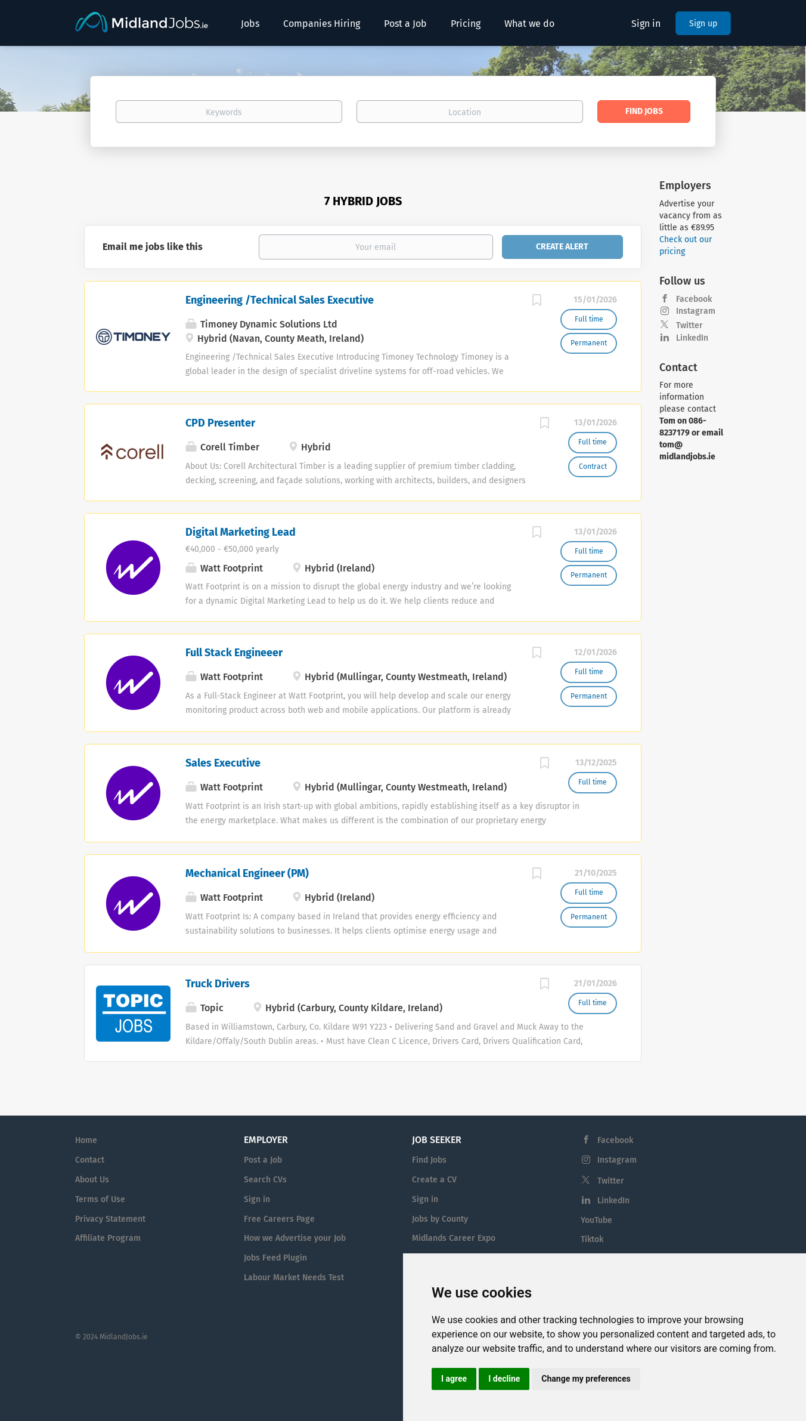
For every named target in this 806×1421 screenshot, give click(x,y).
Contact (89, 1160)
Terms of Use (100, 1199)
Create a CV (434, 1180)
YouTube (596, 1220)
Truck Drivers (217, 983)
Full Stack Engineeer (234, 652)
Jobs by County (440, 1219)
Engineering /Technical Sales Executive (279, 300)
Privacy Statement (110, 1219)
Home (86, 1140)
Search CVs (265, 1180)
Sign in (646, 23)
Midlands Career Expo (453, 1238)
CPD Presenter (220, 423)
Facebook (694, 299)
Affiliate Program (108, 1238)
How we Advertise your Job (295, 1238)
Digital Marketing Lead (240, 532)
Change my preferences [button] (585, 1378)
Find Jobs (644, 111)
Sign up (703, 23)
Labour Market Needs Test (294, 1277)
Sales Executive (223, 763)
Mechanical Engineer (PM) (247, 873)
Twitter (689, 325)
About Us (92, 1180)
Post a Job (263, 1160)
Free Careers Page (279, 1219)
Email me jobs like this (153, 246)
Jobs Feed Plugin (275, 1258)
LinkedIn (692, 338)
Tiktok (592, 1239)
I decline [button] (504, 1378)
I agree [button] (454, 1378)
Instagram (695, 311)
